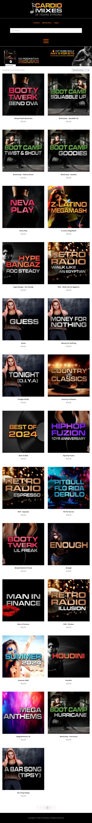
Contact (36, 23)
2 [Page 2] (44, 807)
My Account (47, 23)
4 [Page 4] (50, 807)
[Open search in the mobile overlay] (46, 30)
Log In (56, 23)
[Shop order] (81, 70)
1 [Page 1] (41, 807)
